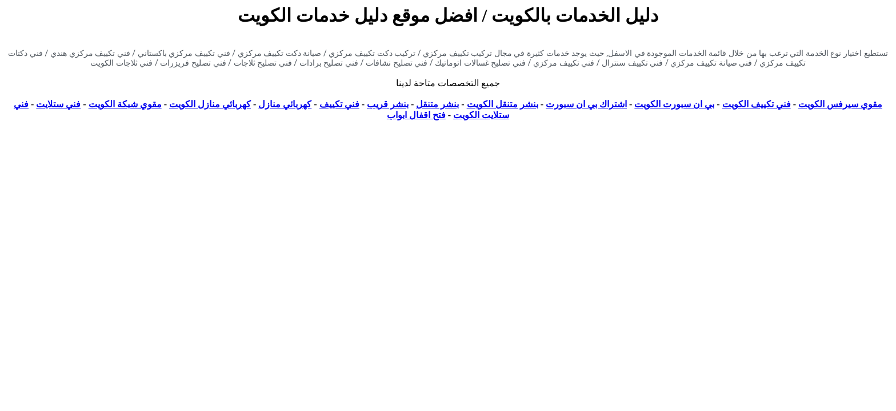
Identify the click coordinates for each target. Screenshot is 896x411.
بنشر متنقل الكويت (502, 104)
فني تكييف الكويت (756, 104)
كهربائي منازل (284, 104)
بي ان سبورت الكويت (674, 104)
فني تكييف (339, 104)
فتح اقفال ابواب (416, 115)
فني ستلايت (58, 104)
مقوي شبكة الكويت (125, 104)
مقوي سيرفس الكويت (840, 104)
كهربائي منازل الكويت (210, 104)
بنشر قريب (388, 104)
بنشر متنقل (437, 104)
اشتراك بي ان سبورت (586, 104)
